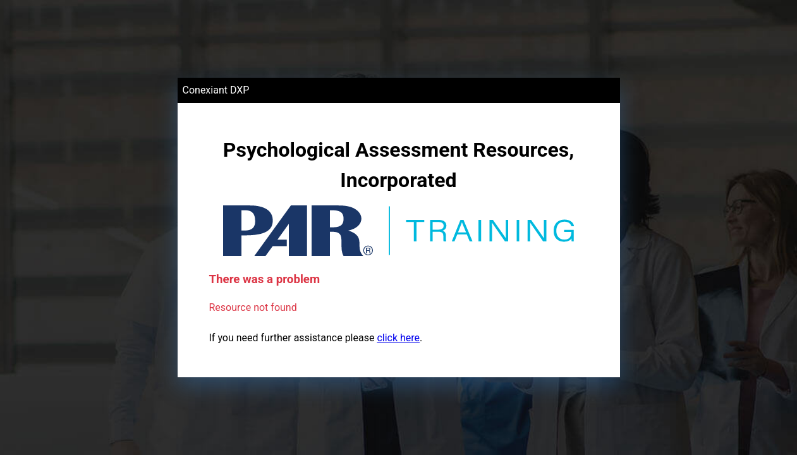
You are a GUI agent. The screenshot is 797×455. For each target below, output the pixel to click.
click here (398, 338)
